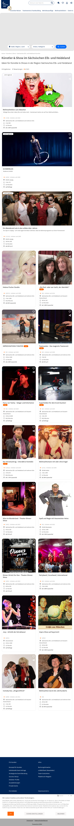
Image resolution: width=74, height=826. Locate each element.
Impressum (30, 820)
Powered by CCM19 (37, 824)
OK (11, 814)
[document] (37, 804)
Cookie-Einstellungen (34, 814)
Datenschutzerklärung (41, 820)
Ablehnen (60, 814)
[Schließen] (71, 795)
